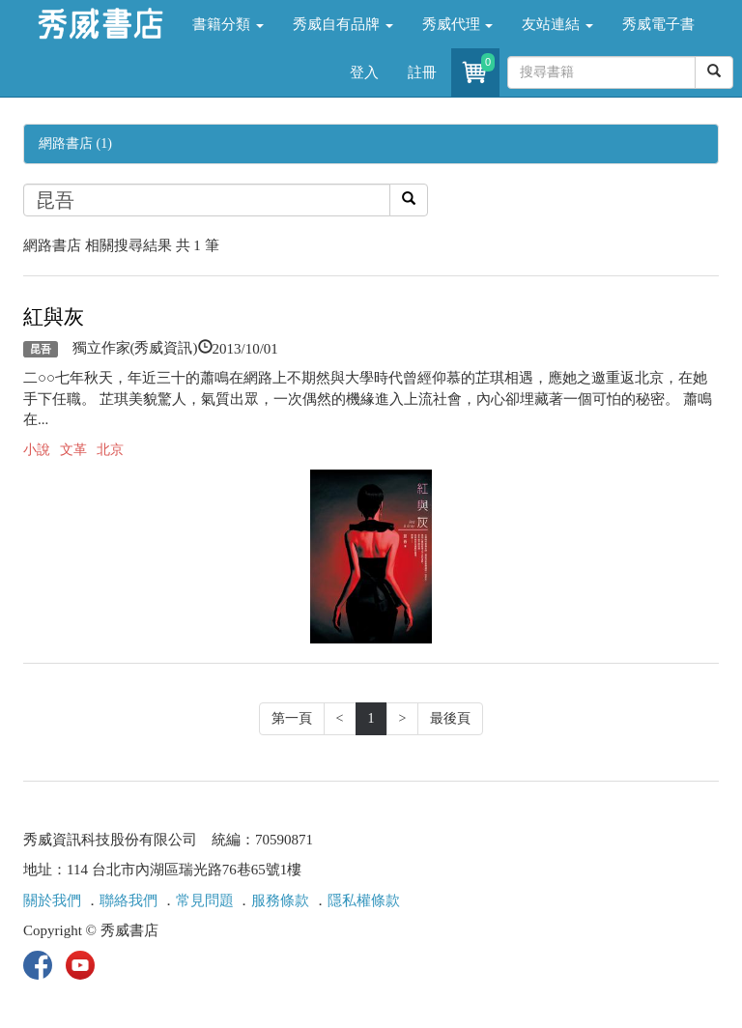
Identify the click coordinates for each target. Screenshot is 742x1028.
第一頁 (291, 718)
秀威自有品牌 (343, 24)
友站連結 (557, 24)
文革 (73, 450)
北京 (110, 450)
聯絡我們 (128, 900)
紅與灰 (53, 316)
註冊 (422, 72)
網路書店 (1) (75, 143)
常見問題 (205, 900)
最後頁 (450, 718)
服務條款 (280, 900)
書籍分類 (228, 24)
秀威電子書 (658, 24)
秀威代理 (458, 24)
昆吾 (40, 349)
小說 (36, 450)
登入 (364, 72)
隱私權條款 (364, 900)
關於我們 (52, 900)
